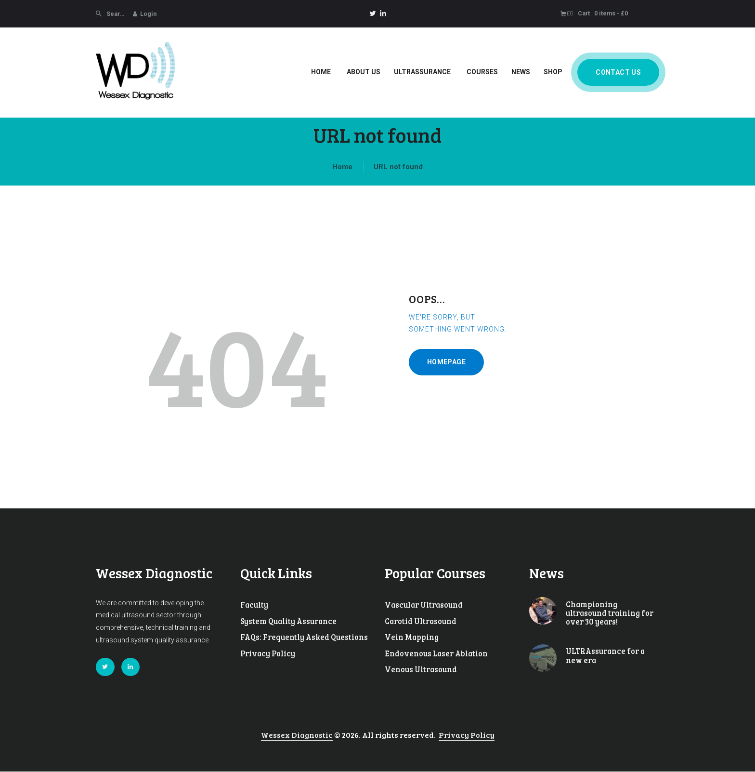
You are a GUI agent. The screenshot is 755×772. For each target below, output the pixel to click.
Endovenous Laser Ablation (436, 653)
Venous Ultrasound (421, 669)
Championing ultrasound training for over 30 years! (609, 613)
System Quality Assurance (288, 621)
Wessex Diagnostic (297, 735)
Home (342, 166)
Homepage (446, 362)
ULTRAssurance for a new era (605, 656)
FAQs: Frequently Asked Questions (304, 637)
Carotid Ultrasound (420, 621)
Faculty (254, 604)
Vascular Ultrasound (424, 604)
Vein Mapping (412, 637)
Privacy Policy (267, 653)
